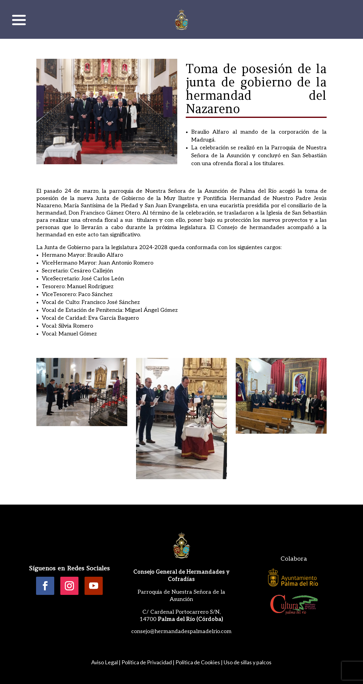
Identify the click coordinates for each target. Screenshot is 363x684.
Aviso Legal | (106, 662)
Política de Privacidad (147, 662)
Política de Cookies (197, 662)
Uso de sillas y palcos (247, 662)
